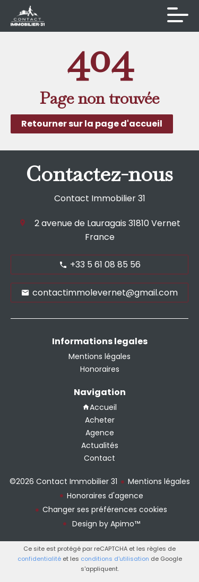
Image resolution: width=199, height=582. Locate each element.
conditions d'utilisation (115, 558)
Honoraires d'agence (105, 495)
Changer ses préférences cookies (104, 509)
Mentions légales (159, 481)
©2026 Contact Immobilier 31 (63, 481)
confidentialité (39, 558)
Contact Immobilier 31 (99, 198)
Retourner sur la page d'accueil (91, 124)
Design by (105, 523)
